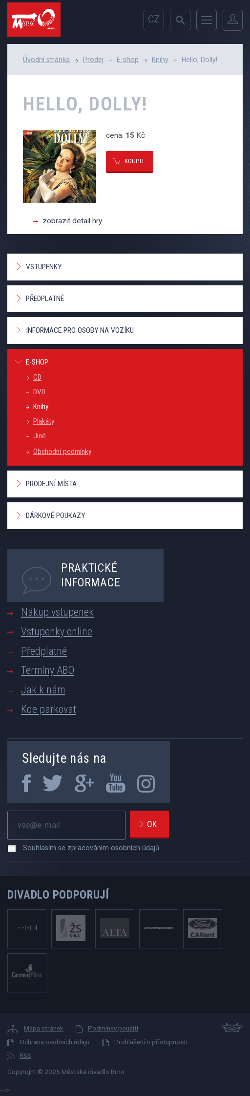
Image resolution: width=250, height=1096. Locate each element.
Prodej (93, 60)
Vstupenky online (56, 631)
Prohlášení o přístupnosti (151, 1042)
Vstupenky (44, 266)
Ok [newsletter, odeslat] (152, 824)
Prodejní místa (51, 483)
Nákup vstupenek (57, 612)
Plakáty (43, 421)
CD (37, 377)
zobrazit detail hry (72, 220)
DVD (39, 391)
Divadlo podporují (58, 895)
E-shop (128, 60)
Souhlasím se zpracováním (86, 848)
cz (154, 19)
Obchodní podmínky (62, 451)
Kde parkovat (48, 709)
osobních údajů (135, 848)
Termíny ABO (47, 670)
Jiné (39, 435)
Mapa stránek (43, 1028)
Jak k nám (43, 690)
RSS (25, 1055)
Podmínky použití (113, 1028)
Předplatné (45, 298)
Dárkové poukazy (55, 515)
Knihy (160, 60)
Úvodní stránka (46, 60)
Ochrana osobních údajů (55, 1042)
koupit (135, 161)
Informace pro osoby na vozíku (80, 330)
